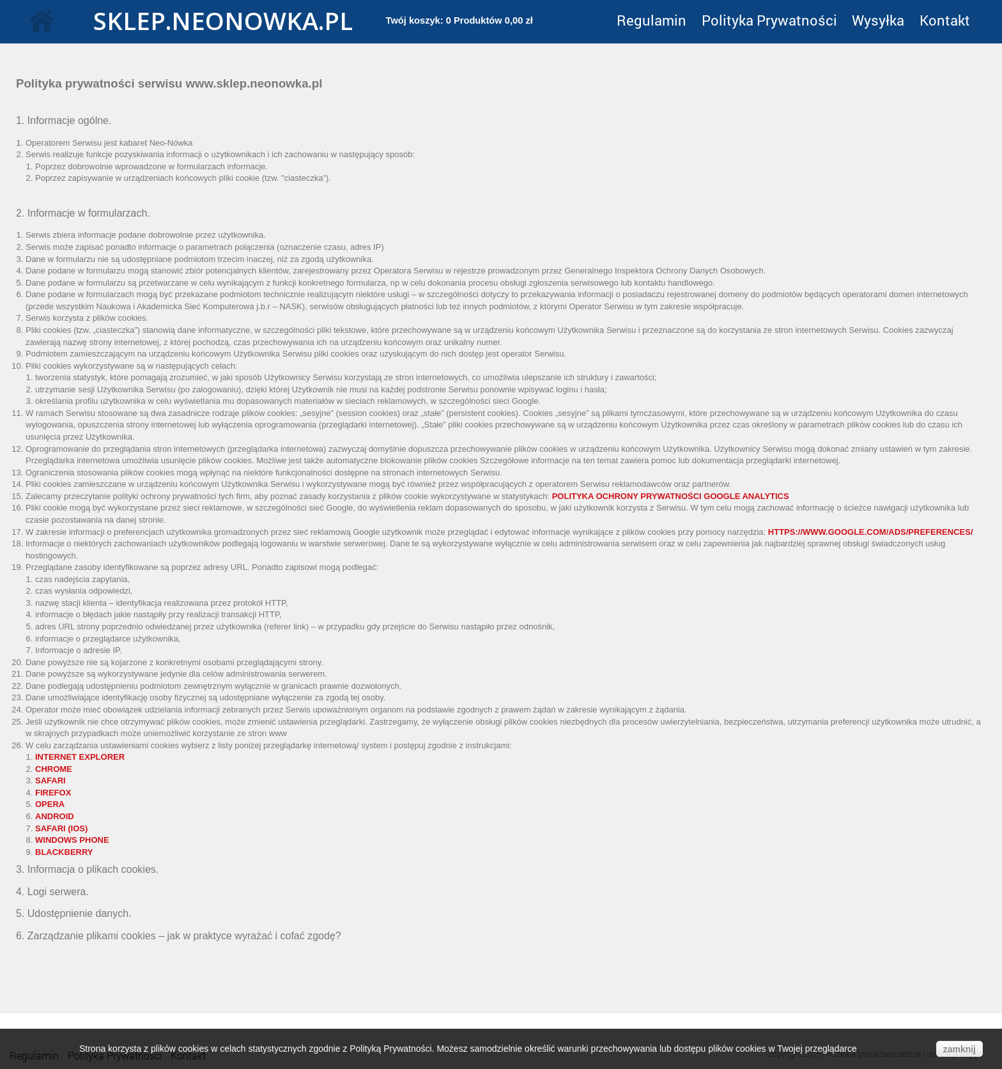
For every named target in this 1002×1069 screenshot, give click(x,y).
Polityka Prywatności (769, 20)
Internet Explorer (80, 757)
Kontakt (945, 20)
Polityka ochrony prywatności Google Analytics (670, 496)
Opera (50, 804)
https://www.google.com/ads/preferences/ (870, 532)
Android (54, 816)
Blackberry (64, 852)
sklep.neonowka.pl (209, 20)
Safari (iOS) (61, 828)
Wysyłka (878, 20)
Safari (50, 780)
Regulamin (651, 20)
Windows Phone (72, 840)
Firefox (53, 792)
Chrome (53, 769)
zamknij (959, 1049)
